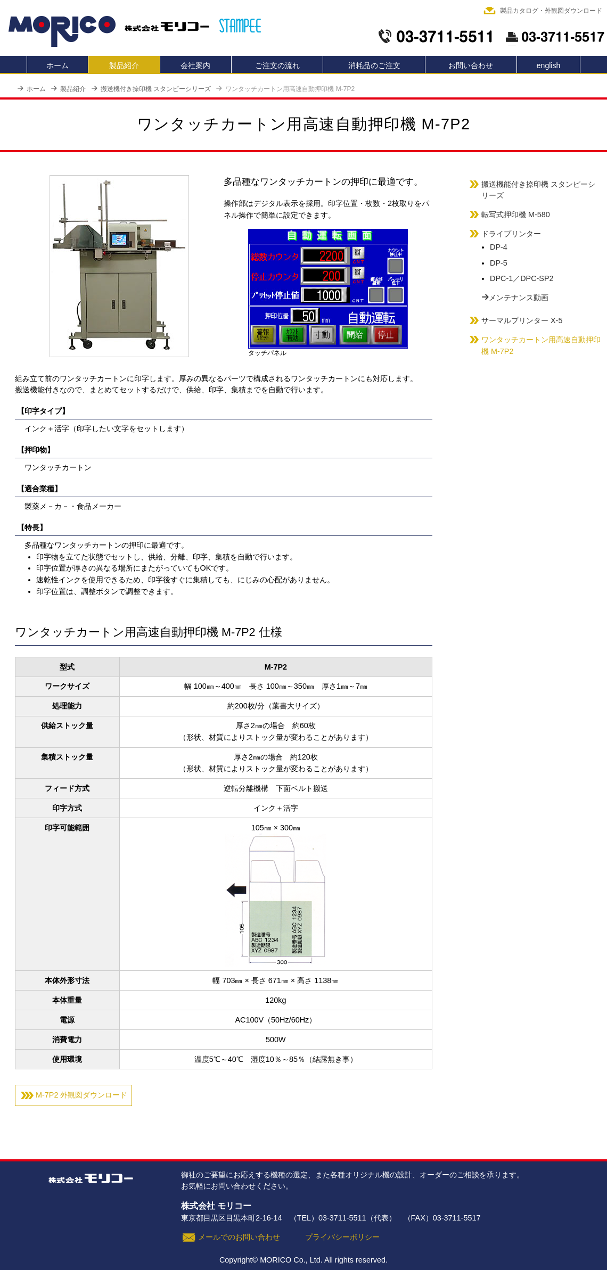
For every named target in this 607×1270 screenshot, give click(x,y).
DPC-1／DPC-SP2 (522, 278)
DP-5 (498, 263)
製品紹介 (124, 65)
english (548, 65)
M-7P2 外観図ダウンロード (81, 1095)
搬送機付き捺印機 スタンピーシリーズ (151, 89)
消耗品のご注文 (374, 65)
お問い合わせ (470, 65)
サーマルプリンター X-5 (521, 320)
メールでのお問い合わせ (239, 1237)
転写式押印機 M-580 (515, 214)
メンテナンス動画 (514, 297)
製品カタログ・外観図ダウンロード (551, 10)
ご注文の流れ (277, 65)
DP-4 (498, 247)
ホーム (57, 65)
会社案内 (195, 65)
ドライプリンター (511, 233)
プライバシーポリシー (342, 1237)
